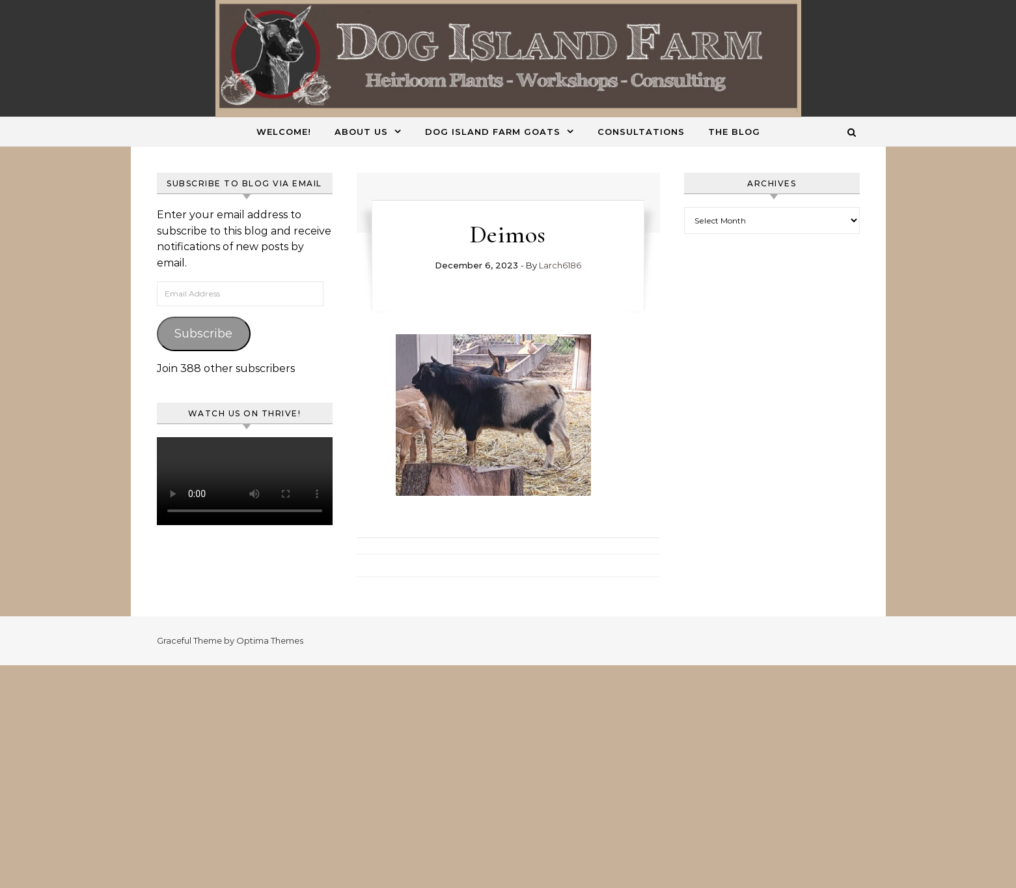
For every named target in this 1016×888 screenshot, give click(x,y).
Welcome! (283, 131)
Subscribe (203, 333)
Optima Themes (269, 640)
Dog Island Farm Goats (492, 131)
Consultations (641, 131)
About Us (361, 131)
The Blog (734, 131)
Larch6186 (560, 265)
